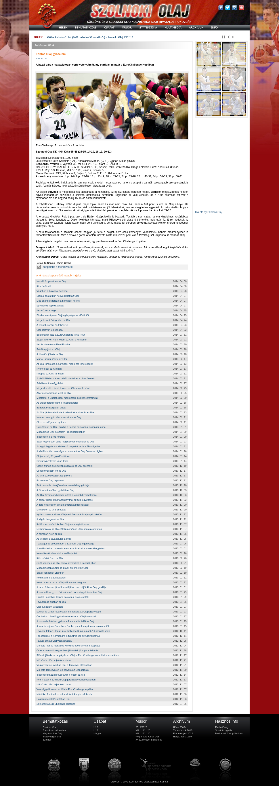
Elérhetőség (221, 727)
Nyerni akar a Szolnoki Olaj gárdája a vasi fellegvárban (66, 679)
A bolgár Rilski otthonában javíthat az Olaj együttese (64, 500)
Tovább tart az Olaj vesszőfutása (54, 640)
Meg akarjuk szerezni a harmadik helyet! (58, 300)
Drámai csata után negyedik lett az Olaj (57, 296)
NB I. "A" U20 (143, 730)
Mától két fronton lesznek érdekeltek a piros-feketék (64, 694)
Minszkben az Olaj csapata (50, 509)
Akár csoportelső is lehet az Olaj (53, 393)
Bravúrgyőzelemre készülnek (52, 461)
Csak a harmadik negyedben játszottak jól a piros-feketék (67, 650)
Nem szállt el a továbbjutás (50, 577)
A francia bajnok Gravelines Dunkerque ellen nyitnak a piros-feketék (72, 626)
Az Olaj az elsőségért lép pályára (54, 475)
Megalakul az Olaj (52, 733)
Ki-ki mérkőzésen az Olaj (49, 558)
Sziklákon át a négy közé (49, 383)
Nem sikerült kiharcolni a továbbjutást (56, 553)
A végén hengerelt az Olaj (50, 519)
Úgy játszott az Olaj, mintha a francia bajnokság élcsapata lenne (70, 427)
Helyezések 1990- (183, 736)
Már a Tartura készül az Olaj (51, 359)
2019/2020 (141, 727)
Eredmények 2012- (183, 733)
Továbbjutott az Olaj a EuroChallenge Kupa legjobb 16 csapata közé (73, 631)
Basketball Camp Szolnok (229, 733)
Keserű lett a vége (46, 310)
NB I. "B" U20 (143, 733)
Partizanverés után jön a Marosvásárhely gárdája (62, 485)
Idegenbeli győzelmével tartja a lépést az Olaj (60, 674)
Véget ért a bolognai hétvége (52, 291)
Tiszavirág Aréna (52, 736)
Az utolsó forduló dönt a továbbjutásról (57, 402)
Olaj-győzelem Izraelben (49, 606)
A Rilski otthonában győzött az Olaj (55, 490)
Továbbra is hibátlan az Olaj (51, 602)
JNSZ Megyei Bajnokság (149, 739)
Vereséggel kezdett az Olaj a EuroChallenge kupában (65, 689)
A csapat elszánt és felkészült (52, 325)
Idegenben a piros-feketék (50, 436)
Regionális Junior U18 (147, 736)
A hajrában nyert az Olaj (49, 534)
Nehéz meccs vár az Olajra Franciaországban (61, 582)
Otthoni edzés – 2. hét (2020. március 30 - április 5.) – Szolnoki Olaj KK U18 (90, 37)
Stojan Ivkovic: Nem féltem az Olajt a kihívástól (61, 339)
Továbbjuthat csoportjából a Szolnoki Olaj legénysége (65, 543)
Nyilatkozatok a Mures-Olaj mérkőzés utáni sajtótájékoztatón (69, 514)
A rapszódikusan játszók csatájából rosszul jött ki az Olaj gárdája (71, 587)
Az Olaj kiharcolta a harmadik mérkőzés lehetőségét (64, 364)
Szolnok (47, 739)
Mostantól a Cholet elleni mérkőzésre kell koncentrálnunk (67, 398)
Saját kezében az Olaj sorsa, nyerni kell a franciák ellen (66, 563)
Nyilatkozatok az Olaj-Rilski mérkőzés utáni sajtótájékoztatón (69, 529)
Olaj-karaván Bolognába (49, 330)
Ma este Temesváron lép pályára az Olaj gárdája (62, 670)
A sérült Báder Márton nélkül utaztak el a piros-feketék (65, 378)
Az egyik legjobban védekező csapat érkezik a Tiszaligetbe (68, 446)
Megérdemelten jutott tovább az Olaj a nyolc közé (63, 388)
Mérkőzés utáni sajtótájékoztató (53, 660)
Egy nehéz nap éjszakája (49, 305)
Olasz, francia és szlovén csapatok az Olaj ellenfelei (64, 466)
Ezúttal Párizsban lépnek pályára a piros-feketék (62, 597)
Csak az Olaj (49, 727)
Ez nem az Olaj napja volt (50, 480)
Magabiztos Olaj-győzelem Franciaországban (60, 432)
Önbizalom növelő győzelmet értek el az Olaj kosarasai (66, 616)
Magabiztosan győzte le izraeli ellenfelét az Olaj (62, 568)
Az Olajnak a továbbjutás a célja (53, 538)
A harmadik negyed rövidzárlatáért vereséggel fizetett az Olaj (69, 592)
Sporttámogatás (223, 730)
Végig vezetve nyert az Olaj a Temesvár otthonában (64, 665)
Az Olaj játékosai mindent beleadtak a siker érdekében (65, 412)
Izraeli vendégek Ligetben (50, 572)
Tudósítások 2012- (183, 730)
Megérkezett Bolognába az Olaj (53, 320)
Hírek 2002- (179, 727)
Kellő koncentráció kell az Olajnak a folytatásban (62, 524)
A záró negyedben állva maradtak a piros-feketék (62, 504)
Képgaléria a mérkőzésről (55, 266)
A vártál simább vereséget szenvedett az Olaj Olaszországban (69, 451)
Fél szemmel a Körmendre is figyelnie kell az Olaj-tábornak (68, 636)
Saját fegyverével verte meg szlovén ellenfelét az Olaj (65, 441)
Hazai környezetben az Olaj (51, 281)
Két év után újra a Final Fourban (53, 344)
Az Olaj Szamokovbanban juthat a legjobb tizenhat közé (66, 495)
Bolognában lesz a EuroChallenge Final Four (60, 334)
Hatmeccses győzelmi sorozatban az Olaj (58, 417)
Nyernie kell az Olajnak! (49, 368)
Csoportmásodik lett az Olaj (51, 470)
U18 (96, 730)
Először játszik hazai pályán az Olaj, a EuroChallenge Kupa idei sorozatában (77, 655)
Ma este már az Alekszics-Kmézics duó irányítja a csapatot (68, 645)
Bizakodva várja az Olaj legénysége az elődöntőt (62, 315)
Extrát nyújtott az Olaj (48, 349)
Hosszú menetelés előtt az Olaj (53, 699)
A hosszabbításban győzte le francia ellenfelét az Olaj (65, 621)
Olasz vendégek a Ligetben (51, 422)
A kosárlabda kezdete (54, 730)
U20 (96, 727)
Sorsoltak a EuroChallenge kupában (55, 704)
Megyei (97, 733)
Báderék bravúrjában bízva (50, 407)
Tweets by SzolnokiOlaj (208, 212)
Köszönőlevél (43, 286)
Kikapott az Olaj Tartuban (50, 373)
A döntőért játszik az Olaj (49, 354)
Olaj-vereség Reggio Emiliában (53, 456)
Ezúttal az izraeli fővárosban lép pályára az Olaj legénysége (68, 611)
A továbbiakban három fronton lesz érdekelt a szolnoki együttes (70, 548)
